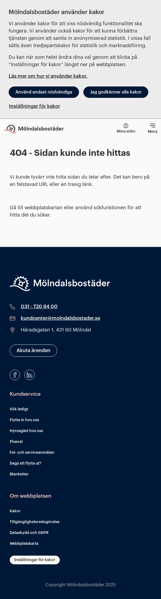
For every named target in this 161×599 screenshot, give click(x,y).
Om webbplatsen (30, 495)
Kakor (15, 511)
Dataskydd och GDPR (29, 533)
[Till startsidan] (37, 129)
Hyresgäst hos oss (26, 431)
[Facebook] (15, 375)
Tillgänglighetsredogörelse (35, 522)
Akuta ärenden (33, 350)
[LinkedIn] (29, 375)
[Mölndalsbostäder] (60, 283)
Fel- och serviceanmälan (32, 453)
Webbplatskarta (24, 544)
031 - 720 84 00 (39, 306)
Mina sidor (126, 128)
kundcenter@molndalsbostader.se (60, 318)
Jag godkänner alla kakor (116, 92)
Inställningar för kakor (34, 106)
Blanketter (19, 474)
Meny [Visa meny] (153, 128)
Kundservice (25, 394)
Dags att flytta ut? (25, 463)
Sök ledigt (19, 409)
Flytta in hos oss (24, 420)
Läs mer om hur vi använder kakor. (48, 76)
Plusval (16, 442)
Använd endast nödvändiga (43, 92)
